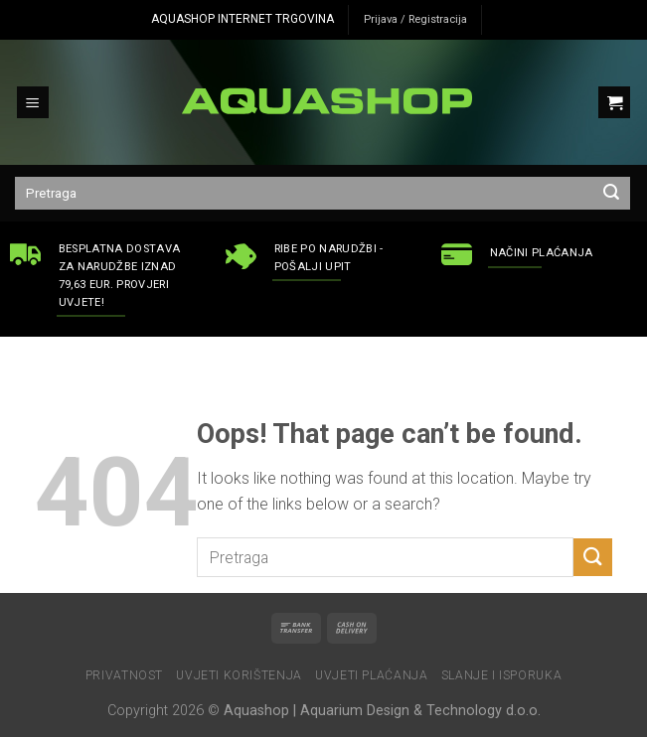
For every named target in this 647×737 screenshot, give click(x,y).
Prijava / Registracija (415, 19)
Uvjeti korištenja (238, 675)
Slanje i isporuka (501, 675)
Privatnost (124, 675)
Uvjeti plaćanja (371, 675)
